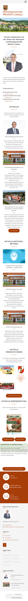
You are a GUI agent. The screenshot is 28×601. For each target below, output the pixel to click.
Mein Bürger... (16, 561)
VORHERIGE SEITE (8, 439)
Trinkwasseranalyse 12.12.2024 (14, 289)
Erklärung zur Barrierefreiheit (12, 540)
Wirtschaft (7, 565)
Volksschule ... (15, 558)
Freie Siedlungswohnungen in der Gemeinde (17, 584)
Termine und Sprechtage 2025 (14, 327)
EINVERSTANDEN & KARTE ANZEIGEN (14, 468)
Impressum (7, 535)
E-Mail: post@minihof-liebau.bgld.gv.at (14, 497)
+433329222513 (8, 525)
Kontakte (16, 555)
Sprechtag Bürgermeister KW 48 (14, 136)
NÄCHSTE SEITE (20, 439)
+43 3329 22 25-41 (8, 101)
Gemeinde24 (18, 594)
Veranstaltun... (8, 555)
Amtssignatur (8, 537)
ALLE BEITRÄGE (14, 230)
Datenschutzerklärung (17, 597)
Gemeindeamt (7, 561)
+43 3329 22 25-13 (8, 93)
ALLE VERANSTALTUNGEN (14, 395)
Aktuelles (6, 558)
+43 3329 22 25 (7, 97)
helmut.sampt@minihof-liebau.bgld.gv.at (14, 527)
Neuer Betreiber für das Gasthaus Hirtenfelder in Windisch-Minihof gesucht (14, 208)
